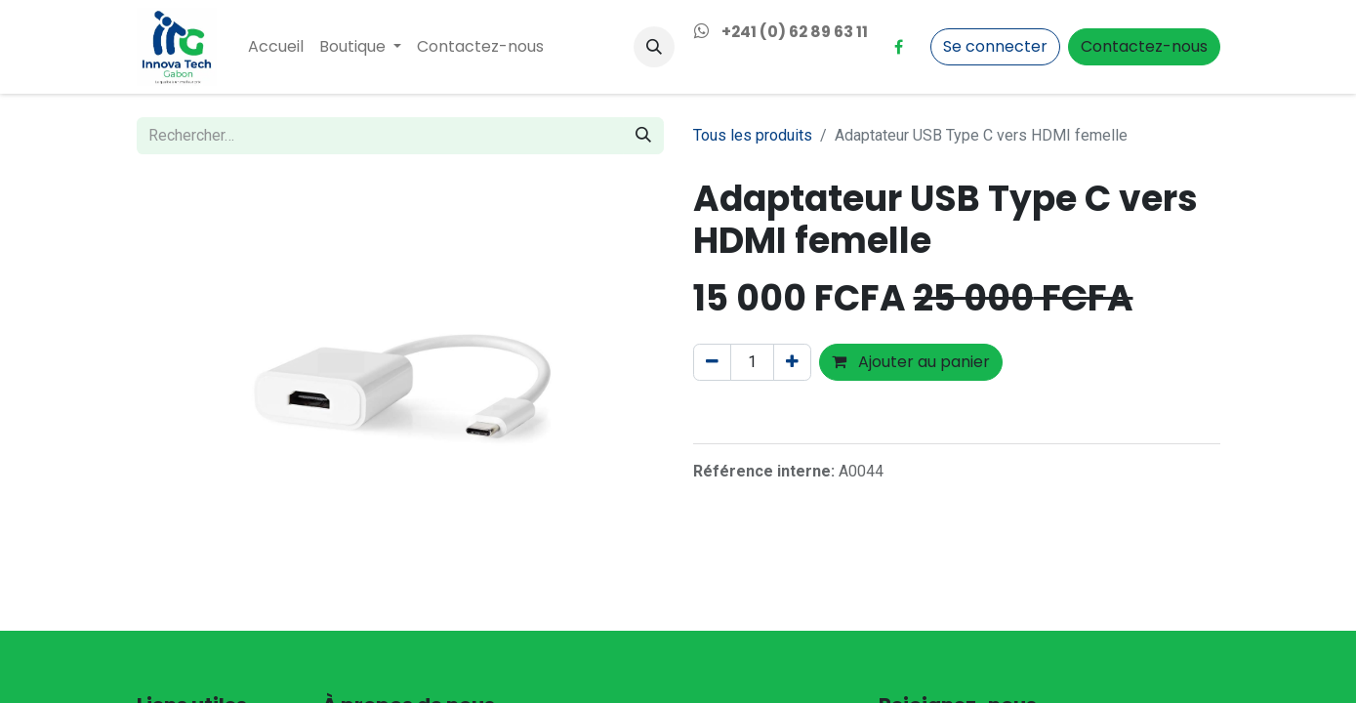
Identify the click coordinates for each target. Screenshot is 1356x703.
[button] (654, 46)
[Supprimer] (712, 362)
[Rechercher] (643, 135)
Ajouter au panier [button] (911, 362)
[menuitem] (275, 46)
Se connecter (995, 46)
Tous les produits (752, 135)
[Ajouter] (792, 362)
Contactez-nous (1144, 46)
